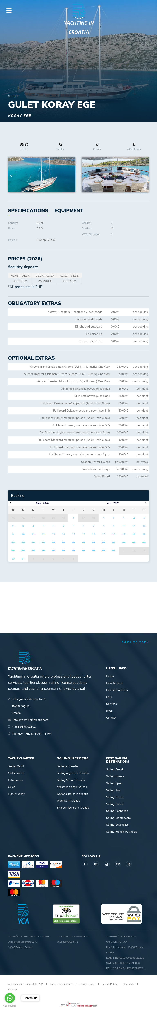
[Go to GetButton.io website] (9, 1006)
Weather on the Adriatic (72, 787)
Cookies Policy (87, 984)
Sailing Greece (115, 776)
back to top (135, 642)
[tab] (68, 210)
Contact (111, 718)
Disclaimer (129, 984)
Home (110, 676)
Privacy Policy (109, 984)
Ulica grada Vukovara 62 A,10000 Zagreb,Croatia (29, 706)
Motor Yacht (16, 773)
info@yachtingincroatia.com (30, 720)
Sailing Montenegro (118, 818)
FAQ (109, 697)
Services (111, 704)
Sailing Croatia (115, 769)
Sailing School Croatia (71, 780)
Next (144, 174)
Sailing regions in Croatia (73, 773)
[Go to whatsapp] (10, 998)
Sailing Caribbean (117, 811)
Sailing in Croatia (67, 766)
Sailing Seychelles (117, 825)
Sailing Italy (113, 790)
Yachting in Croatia (79, 28)
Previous (13, 174)
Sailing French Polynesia (121, 832)
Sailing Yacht (16, 766)
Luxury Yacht (16, 794)
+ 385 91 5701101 (24, 727)
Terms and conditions (61, 984)
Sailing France (115, 804)
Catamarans (15, 780)
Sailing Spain (114, 783)
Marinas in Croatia (68, 801)
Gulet (11, 787)
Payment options (117, 690)
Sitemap (12, 989)
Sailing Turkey (115, 797)
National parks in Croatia (72, 794)
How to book (114, 683)
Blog (109, 711)
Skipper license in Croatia (73, 808)
